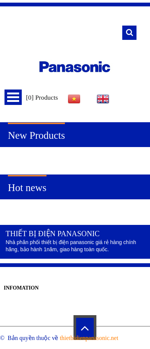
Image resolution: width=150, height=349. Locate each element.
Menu (13, 97)
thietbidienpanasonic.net (89, 338)
